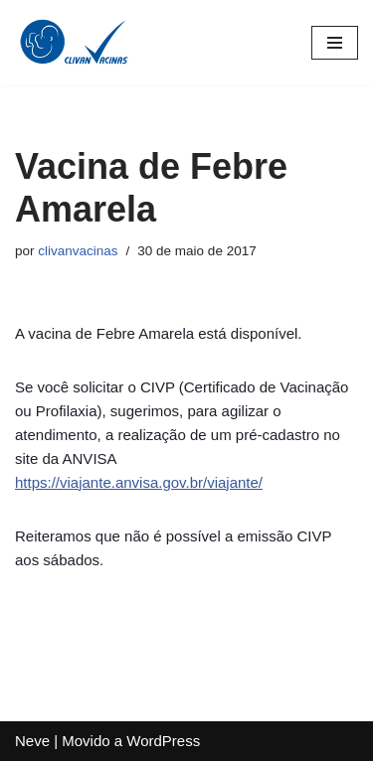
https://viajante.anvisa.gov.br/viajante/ (139, 482)
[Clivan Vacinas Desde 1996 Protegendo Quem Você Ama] (74, 43)
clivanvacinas (77, 250)
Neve (32, 740)
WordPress (163, 740)
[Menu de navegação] (334, 43)
